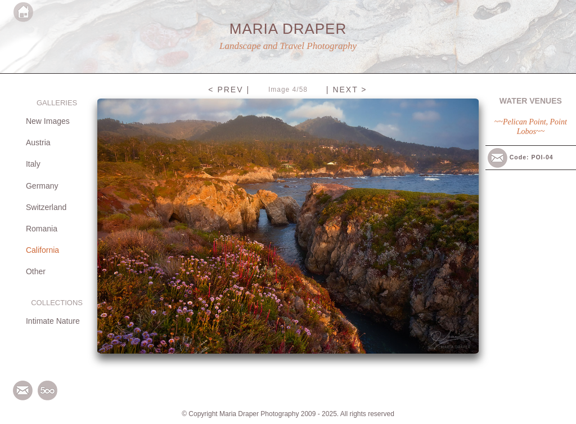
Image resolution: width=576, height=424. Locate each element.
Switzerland (46, 207)
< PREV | (229, 89)
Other (36, 271)
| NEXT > (346, 89)
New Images (48, 121)
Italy (33, 163)
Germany (42, 185)
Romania (41, 228)
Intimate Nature (53, 320)
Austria (38, 142)
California (42, 250)
